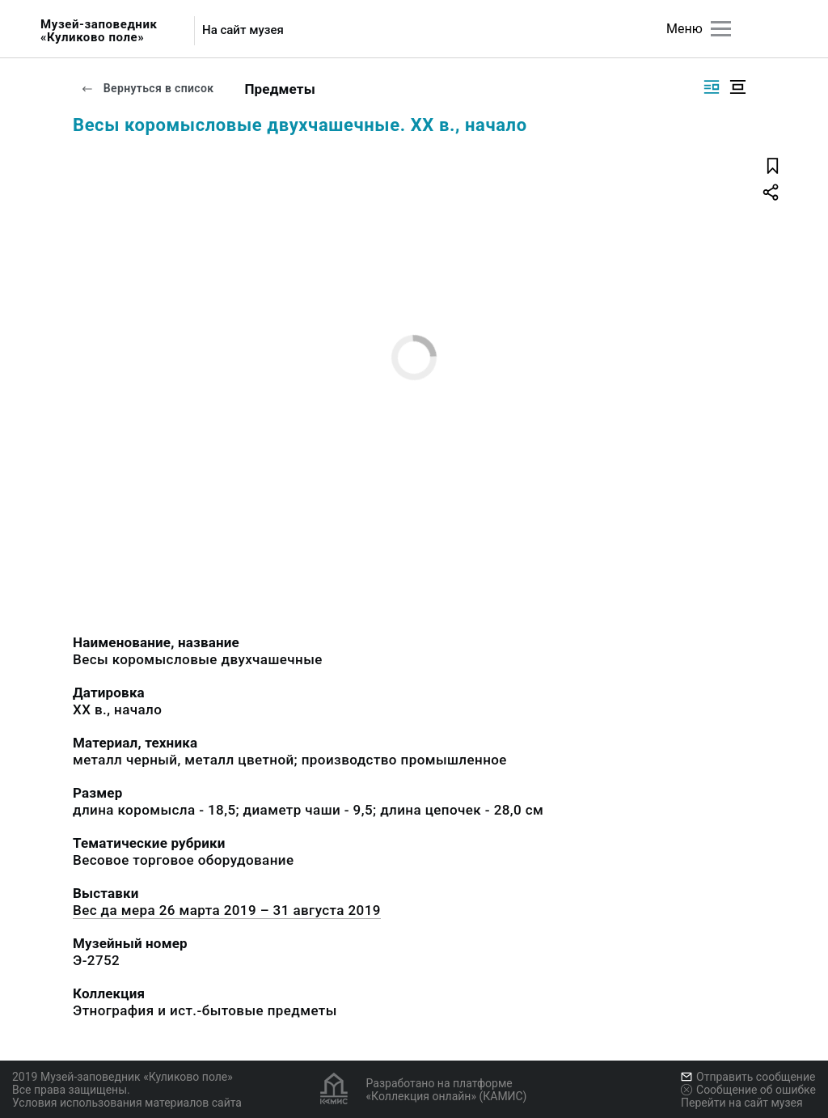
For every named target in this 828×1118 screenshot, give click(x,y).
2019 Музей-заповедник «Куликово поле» (122, 1076)
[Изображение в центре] (737, 87)
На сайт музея (243, 30)
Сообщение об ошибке (748, 1089)
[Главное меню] (721, 28)
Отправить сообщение (748, 1076)
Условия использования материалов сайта (127, 1102)
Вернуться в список (147, 88)
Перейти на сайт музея (742, 1102)
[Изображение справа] (711, 87)
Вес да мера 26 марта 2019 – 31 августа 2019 (227, 910)
